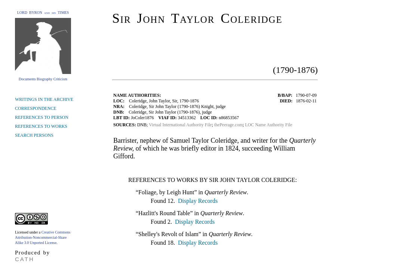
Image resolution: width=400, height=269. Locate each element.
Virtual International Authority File (180, 124)
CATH (24, 259)
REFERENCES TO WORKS (41, 126)
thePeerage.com (228, 124)
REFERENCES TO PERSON (41, 117)
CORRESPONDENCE (35, 108)
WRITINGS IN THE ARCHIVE (44, 99)
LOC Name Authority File (268, 124)
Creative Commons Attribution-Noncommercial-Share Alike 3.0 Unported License (42, 237)
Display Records (197, 201)
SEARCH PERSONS (34, 135)
